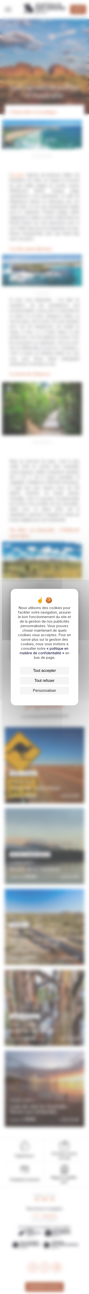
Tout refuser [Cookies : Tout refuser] (44, 681)
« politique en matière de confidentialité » (44, 650)
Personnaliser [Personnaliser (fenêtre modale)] (44, 691)
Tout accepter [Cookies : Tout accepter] (44, 671)
